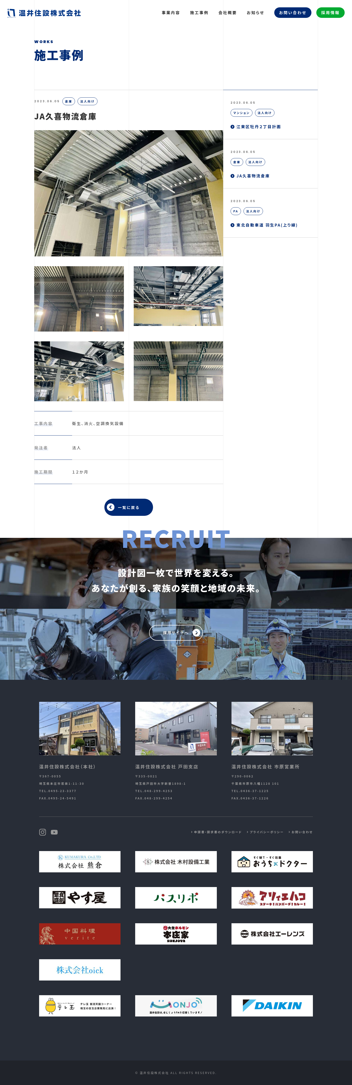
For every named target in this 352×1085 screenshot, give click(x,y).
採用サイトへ (176, 632)
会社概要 (227, 12)
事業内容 (171, 12)
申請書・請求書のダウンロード (216, 832)
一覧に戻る (128, 507)
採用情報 (330, 12)
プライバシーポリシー (266, 832)
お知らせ (255, 12)
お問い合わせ (293, 12)
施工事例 (199, 12)
